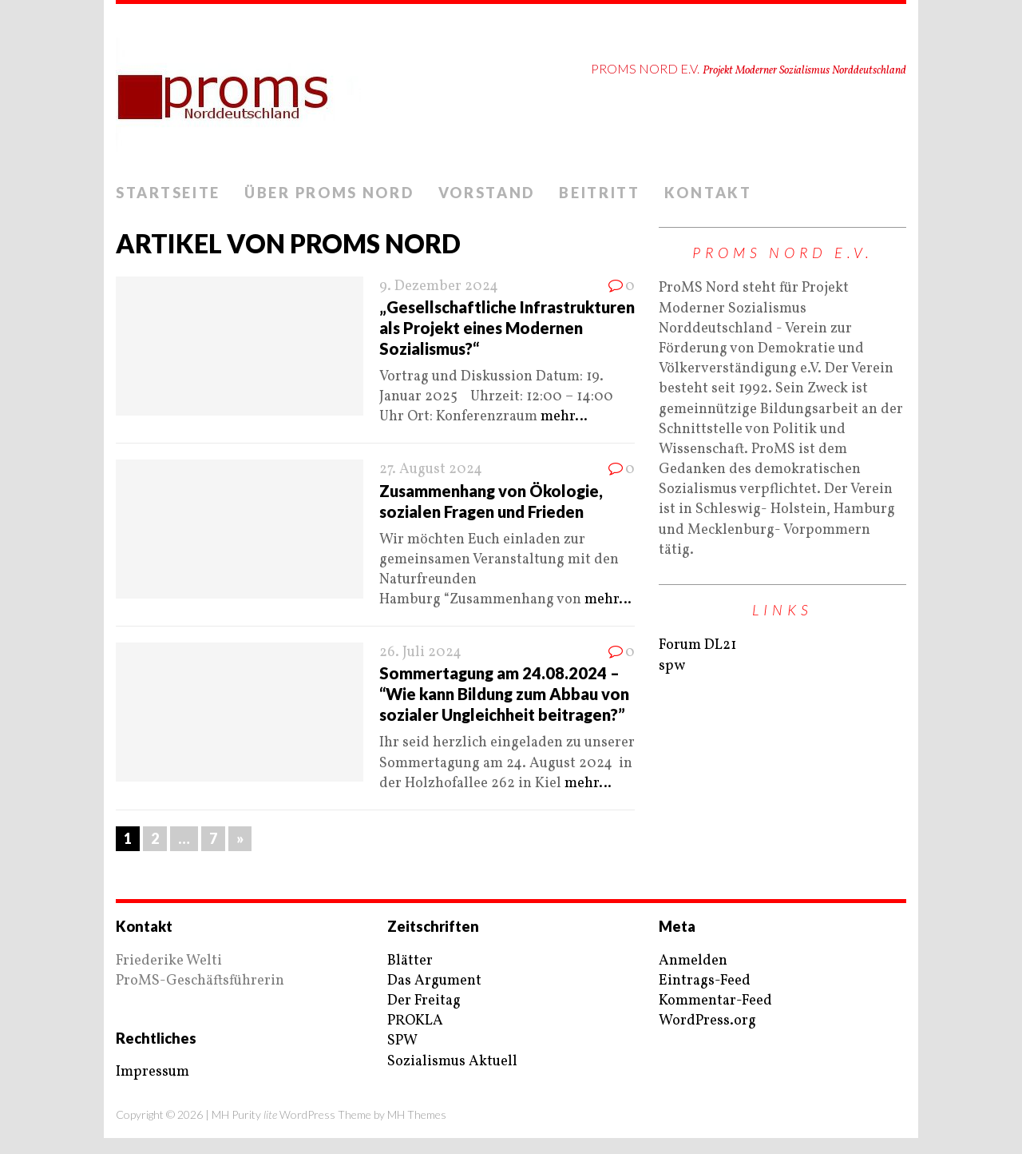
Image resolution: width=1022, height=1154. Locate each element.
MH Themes (416, 1114)
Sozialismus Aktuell (452, 1062)
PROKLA (415, 1021)
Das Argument (434, 981)
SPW (402, 1041)
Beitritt (599, 192)
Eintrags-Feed (705, 981)
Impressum (152, 1072)
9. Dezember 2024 (438, 286)
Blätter (410, 961)
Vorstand (487, 192)
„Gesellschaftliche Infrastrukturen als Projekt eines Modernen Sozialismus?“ (507, 327)
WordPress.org (707, 1021)
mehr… (564, 417)
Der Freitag (424, 1001)
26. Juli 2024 (420, 653)
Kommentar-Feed (715, 1001)
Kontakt (708, 192)
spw (672, 666)
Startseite (168, 192)
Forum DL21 (697, 645)
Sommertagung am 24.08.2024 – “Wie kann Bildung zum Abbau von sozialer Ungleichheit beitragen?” (504, 693)
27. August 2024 (430, 470)
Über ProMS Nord (329, 192)
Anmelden (693, 961)
